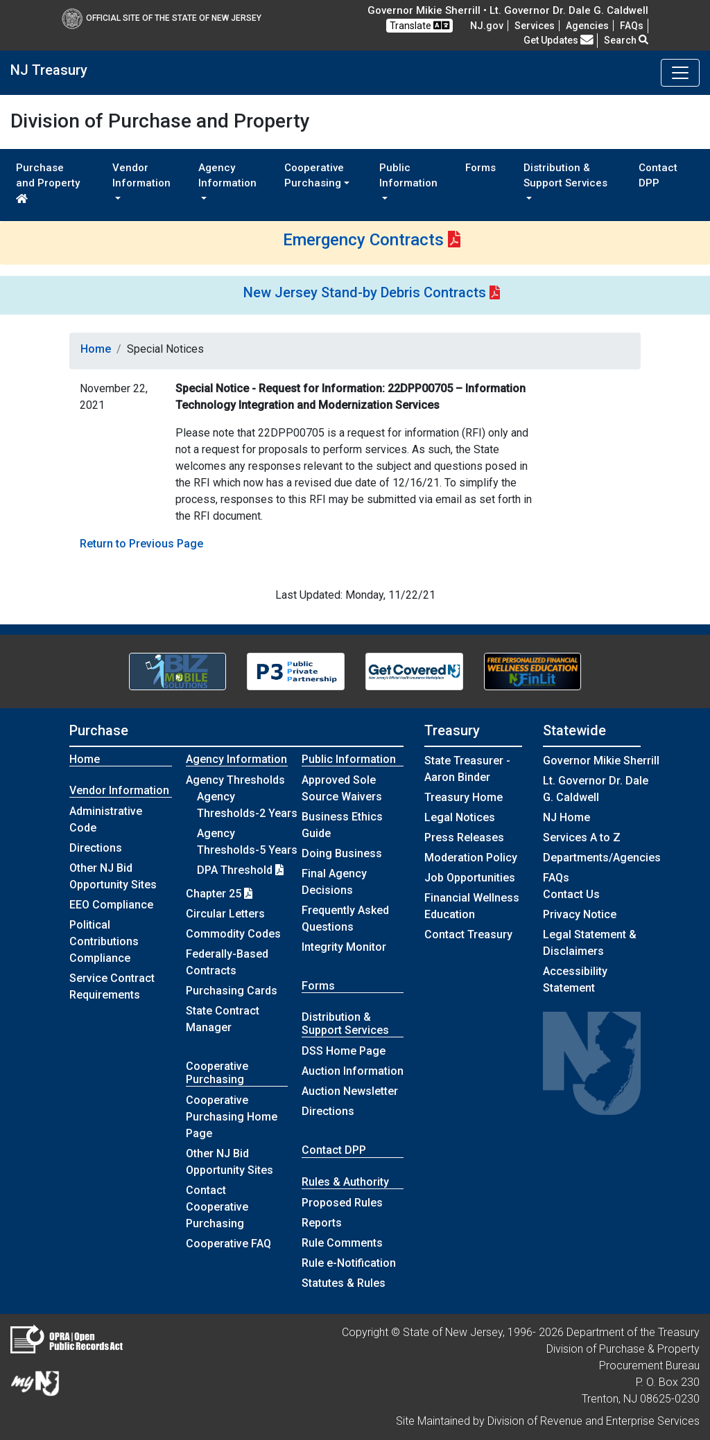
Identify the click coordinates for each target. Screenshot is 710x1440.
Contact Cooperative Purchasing (217, 1207)
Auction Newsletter (350, 1091)
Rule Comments (342, 1242)
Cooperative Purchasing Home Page (231, 1117)
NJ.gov (486, 25)
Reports (322, 1222)
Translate (419, 25)
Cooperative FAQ (228, 1243)
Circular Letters (225, 913)
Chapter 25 (219, 893)
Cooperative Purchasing (217, 1073)
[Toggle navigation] (680, 73)
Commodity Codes (233, 933)
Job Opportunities (469, 877)
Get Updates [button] (558, 40)
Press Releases (464, 837)
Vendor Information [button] (141, 175)
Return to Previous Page (141, 543)
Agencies (587, 25)
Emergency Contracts (363, 239)
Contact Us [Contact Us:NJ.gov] (571, 894)
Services (534, 25)
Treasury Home (463, 797)
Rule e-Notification (349, 1263)
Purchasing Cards (231, 990)
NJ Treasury (48, 70)
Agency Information (236, 759)
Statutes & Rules (344, 1283)
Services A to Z (582, 837)
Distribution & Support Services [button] (565, 175)
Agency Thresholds (235, 780)
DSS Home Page (344, 1050)
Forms (480, 167)
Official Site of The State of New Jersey (161, 18)
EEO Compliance (111, 904)
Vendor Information (119, 790)
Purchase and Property (48, 182)
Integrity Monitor (344, 947)
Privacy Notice (579, 914)
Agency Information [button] (227, 175)
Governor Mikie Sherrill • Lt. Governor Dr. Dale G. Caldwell (507, 10)
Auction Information (353, 1071)
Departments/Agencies (602, 857)
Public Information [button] (408, 175)
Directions (95, 847)
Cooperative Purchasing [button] (314, 175)
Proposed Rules (342, 1202)
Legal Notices (459, 817)
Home (95, 348)
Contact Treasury (468, 934)
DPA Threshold (240, 870)
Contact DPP (658, 175)
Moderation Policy (470, 857)
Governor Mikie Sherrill (601, 760)
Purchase (98, 730)
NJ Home (566, 817)
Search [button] (626, 40)
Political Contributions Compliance (104, 941)
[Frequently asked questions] (631, 25)
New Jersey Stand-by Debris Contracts (364, 292)
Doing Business (342, 853)
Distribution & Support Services (345, 1023)
